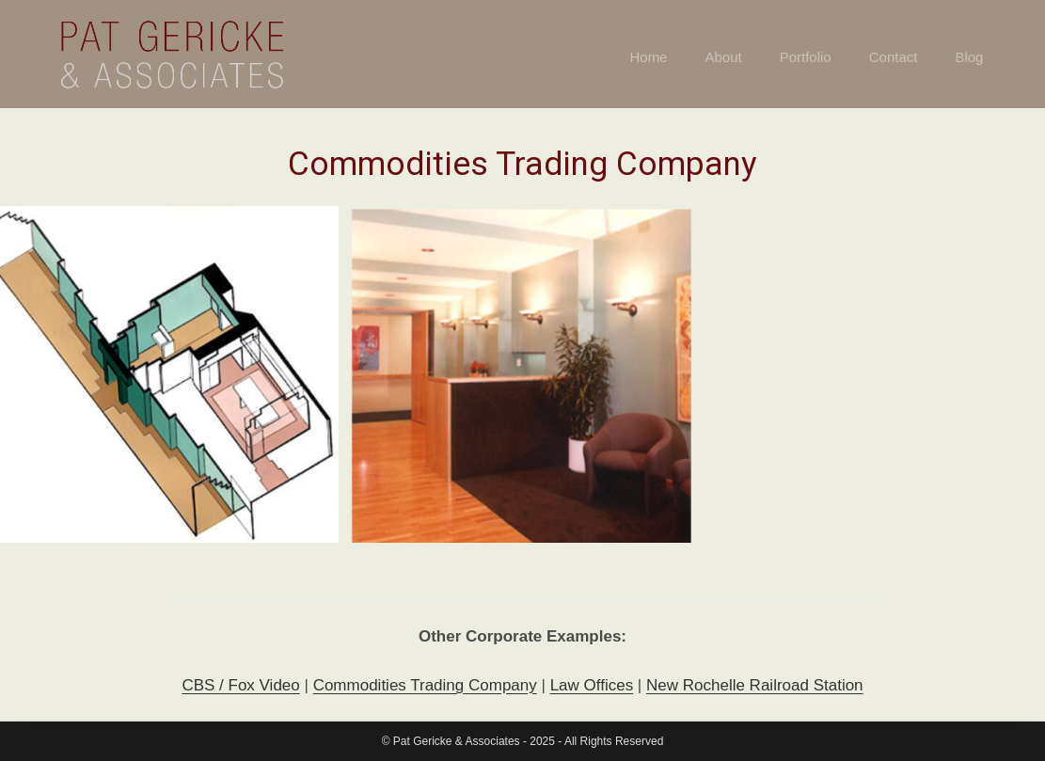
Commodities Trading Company (425, 687)
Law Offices (592, 687)
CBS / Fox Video (240, 687)
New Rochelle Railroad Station (754, 687)
